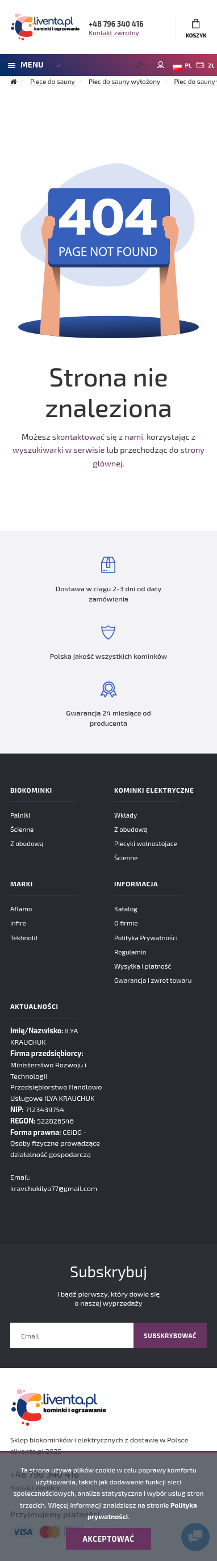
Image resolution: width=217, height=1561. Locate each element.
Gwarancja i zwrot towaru (152, 980)
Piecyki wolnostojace (145, 843)
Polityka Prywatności (146, 937)
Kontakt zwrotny (114, 32)
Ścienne (22, 829)
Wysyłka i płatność (142, 966)
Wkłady (125, 815)
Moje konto (161, 65)
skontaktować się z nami (97, 436)
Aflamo (21, 908)
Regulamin (130, 952)
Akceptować (109, 1538)
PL (182, 66)
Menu (26, 64)
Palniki (20, 815)
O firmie (125, 923)
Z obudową (27, 843)
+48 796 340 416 (116, 23)
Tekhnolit (24, 937)
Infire (18, 923)
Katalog (125, 908)
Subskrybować (170, 1335)
